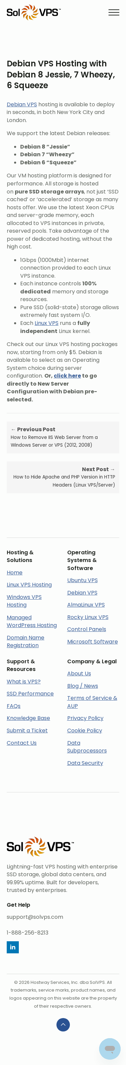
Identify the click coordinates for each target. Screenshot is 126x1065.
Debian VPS (22, 104)
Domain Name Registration (25, 642)
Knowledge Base (28, 718)
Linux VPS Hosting (29, 584)
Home (15, 572)
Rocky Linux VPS (88, 617)
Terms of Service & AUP (92, 702)
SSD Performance (30, 693)
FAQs (13, 706)
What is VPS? (24, 681)
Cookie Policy (84, 730)
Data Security (85, 763)
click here (67, 376)
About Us (79, 673)
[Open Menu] (114, 12)
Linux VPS (46, 323)
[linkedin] (13, 947)
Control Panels (86, 629)
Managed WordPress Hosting (32, 621)
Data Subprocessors (87, 747)
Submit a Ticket (27, 730)
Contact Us (22, 743)
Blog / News (82, 686)
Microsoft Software (92, 642)
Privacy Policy (85, 718)
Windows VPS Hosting (24, 601)
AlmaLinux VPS (86, 605)
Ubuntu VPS (82, 580)
